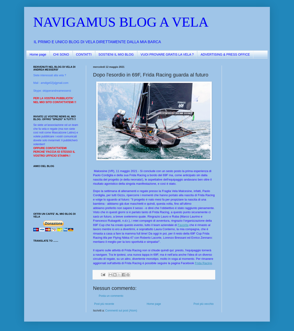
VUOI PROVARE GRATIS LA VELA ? (167, 54)
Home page (38, 54)
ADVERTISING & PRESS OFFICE (225, 54)
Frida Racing (203, 263)
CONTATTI (84, 54)
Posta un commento (111, 295)
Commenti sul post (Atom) (121, 310)
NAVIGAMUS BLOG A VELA (121, 22)
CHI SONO (61, 54)
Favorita (183, 225)
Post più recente (104, 304)
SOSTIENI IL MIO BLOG (116, 54)
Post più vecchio (204, 304)
